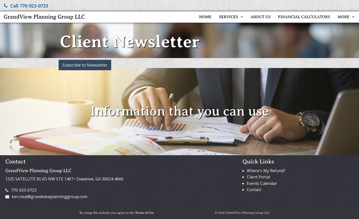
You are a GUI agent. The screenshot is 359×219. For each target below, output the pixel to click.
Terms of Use (144, 213)
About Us (261, 17)
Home (205, 17)
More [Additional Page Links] (344, 17)
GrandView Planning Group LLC (44, 17)
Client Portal (258, 177)
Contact (254, 189)
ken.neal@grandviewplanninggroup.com (46, 196)
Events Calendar (262, 183)
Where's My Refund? (266, 170)
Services (228, 17)
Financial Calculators (304, 17)
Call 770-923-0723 (26, 6)
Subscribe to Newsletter (84, 65)
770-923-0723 (20, 190)
